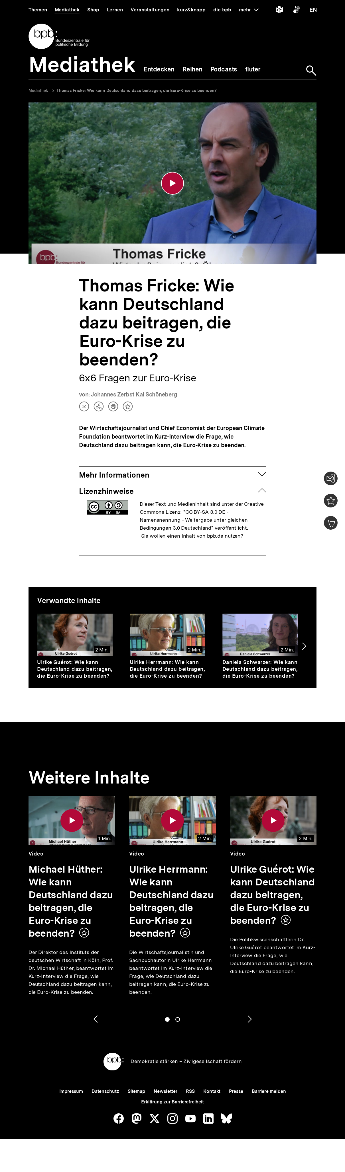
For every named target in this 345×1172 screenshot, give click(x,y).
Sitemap (136, 1091)
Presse (236, 1091)
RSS (190, 1091)
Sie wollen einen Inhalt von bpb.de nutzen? (192, 536)
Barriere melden (269, 1091)
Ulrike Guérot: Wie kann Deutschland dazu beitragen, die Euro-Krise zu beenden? (74, 669)
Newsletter (165, 1091)
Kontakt (211, 1091)
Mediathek (38, 90)
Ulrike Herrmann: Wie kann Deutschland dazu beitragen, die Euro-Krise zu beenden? (167, 669)
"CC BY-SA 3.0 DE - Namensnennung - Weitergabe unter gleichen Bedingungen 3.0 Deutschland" (194, 520)
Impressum (71, 1091)
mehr (248, 10)
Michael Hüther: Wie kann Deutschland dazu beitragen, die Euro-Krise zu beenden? (71, 901)
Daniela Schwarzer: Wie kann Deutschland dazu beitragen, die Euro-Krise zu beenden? (260, 669)
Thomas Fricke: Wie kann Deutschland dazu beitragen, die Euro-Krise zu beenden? (136, 90)
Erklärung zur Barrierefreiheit (172, 1102)
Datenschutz (105, 1091)
